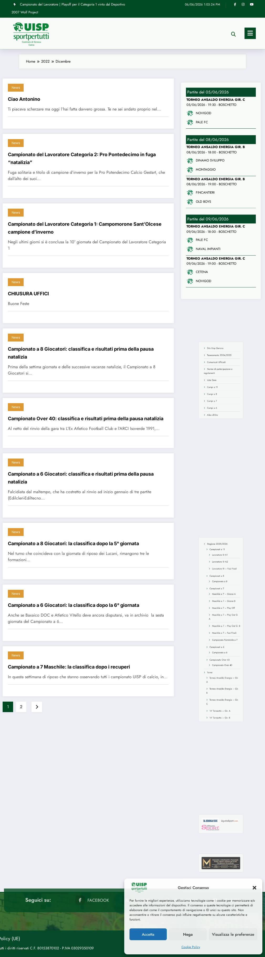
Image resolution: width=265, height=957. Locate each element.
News (16, 88)
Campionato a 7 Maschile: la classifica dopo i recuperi (69, 667)
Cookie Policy (190, 947)
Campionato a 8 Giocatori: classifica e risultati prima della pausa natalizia (81, 353)
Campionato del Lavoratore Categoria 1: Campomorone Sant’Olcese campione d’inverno (85, 228)
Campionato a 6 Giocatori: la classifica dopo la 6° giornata (73, 605)
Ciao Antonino (24, 99)
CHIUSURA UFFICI (28, 293)
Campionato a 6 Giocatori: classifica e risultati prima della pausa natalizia (81, 478)
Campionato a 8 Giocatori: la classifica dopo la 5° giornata (73, 543)
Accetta (148, 934)
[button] (254, 887)
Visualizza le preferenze (233, 934)
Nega (188, 934)
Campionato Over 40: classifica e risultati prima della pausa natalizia (85, 418)
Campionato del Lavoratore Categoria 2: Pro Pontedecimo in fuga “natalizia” (82, 158)
